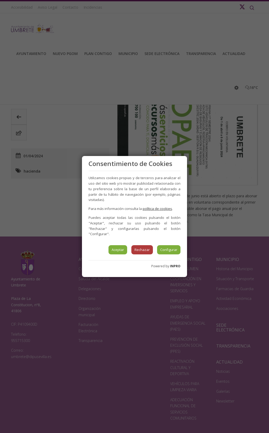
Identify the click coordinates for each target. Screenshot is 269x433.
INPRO (175, 266)
